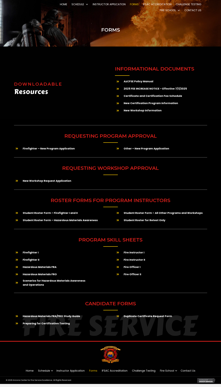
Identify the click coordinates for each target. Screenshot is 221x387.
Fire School (167, 371)
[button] (87, 4)
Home (30, 371)
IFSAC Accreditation (114, 371)
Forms (93, 371)
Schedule (44, 371)
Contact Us (188, 371)
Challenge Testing (143, 371)
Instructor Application (71, 371)
